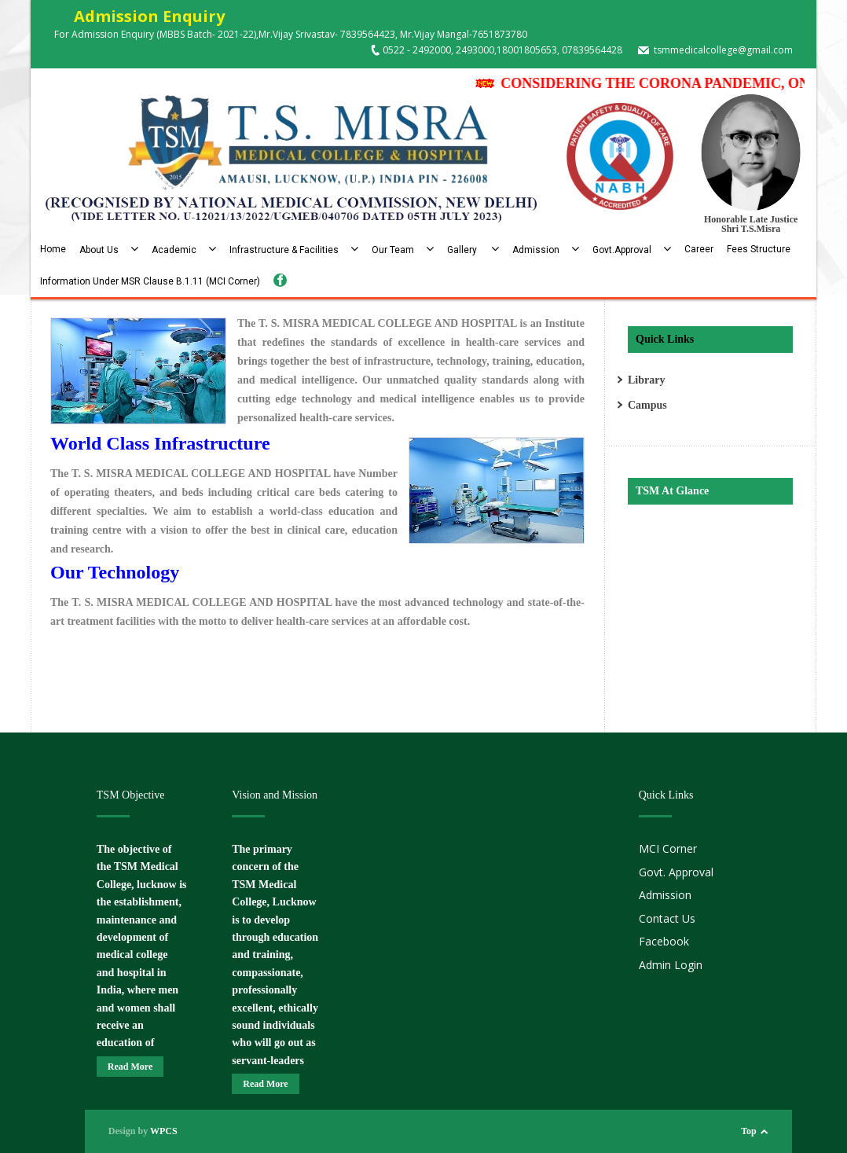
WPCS (164, 1130)
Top (749, 1130)
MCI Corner (668, 848)
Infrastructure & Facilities (293, 249)
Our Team (403, 249)
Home (53, 249)
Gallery (473, 249)
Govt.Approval (631, 249)
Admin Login (670, 964)
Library (646, 380)
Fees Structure (758, 249)
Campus (647, 405)
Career (698, 249)
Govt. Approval (676, 872)
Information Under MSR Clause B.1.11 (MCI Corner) (150, 281)
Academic (184, 249)
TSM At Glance (672, 491)
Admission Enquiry (139, 16)
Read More (130, 1066)
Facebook (664, 941)
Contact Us (667, 918)
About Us (108, 249)
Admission (545, 249)
